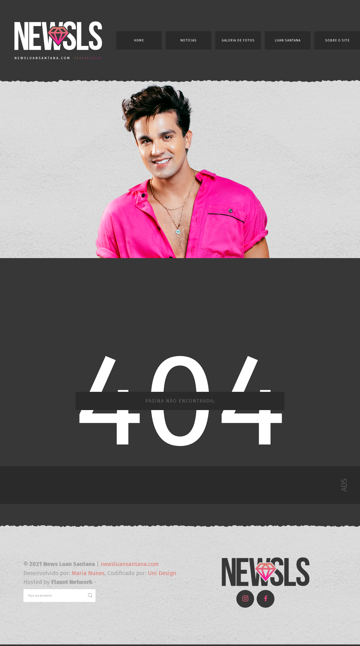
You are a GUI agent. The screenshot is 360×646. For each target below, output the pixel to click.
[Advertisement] (180, 300)
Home (139, 40)
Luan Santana (288, 40)
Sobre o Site (337, 40)
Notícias (188, 40)
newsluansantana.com (130, 564)
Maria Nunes (88, 573)
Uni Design (162, 573)
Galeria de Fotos (238, 40)
